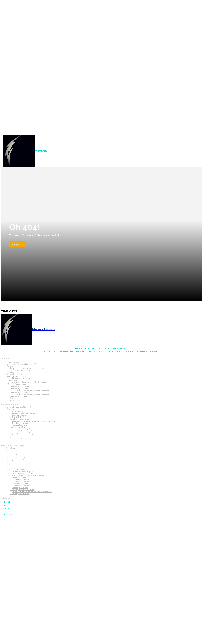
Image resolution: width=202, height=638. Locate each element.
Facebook (8, 505)
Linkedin (7, 502)
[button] (61, 151)
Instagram (8, 515)
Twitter (7, 508)
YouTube (7, 511)
